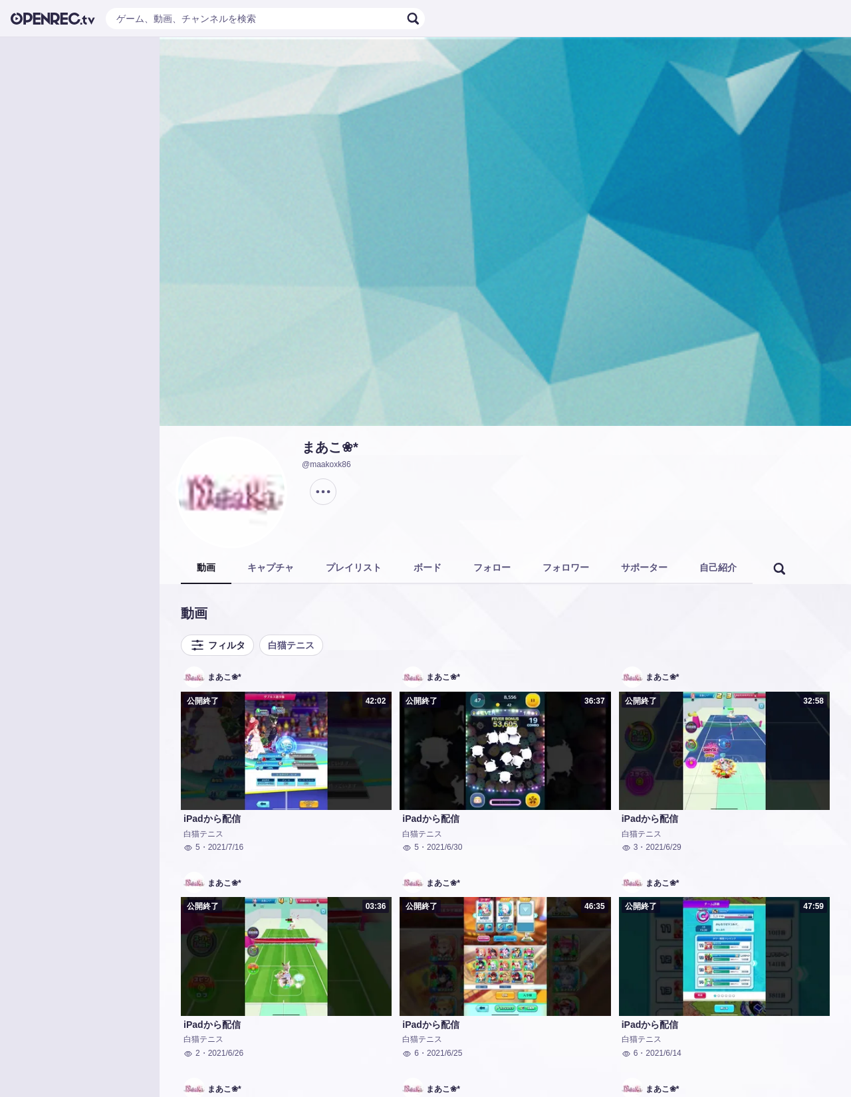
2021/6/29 (663, 847)
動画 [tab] (206, 567)
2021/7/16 (225, 847)
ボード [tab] (427, 567)
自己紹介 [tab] (718, 567)
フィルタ (217, 645)
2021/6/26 (225, 1053)
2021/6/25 (444, 1053)
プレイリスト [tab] (354, 567)
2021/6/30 (444, 847)
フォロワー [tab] (566, 567)
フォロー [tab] (492, 567)
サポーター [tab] (644, 567)
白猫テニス (291, 645)
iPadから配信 (212, 818)
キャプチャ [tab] (270, 567)
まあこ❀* (330, 447)
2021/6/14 (663, 1053)
